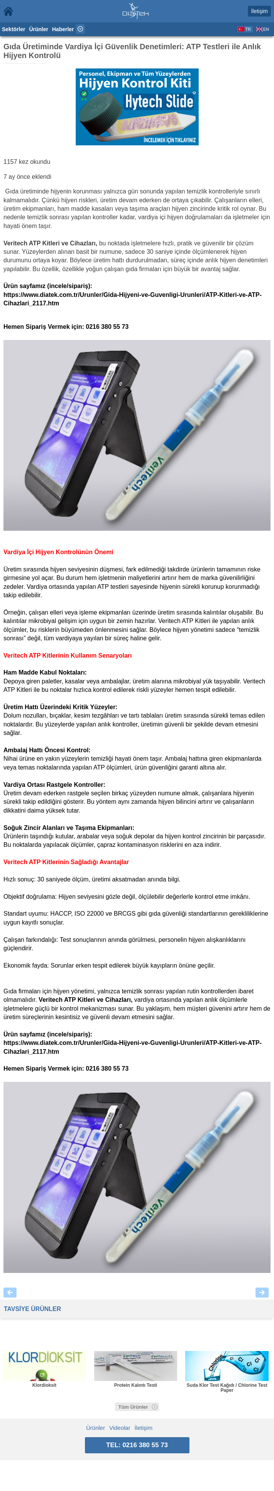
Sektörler (13, 29)
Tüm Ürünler (138, 1407)
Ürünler (38, 29)
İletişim (259, 11)
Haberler (63, 29)
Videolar (119, 1427)
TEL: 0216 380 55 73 (137, 1445)
